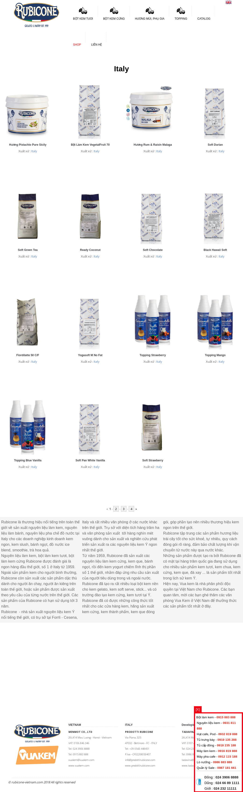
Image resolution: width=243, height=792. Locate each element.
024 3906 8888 (226, 777)
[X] (198, 709)
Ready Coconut (90, 250)
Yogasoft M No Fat (90, 355)
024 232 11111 (225, 788)
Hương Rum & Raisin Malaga (153, 144)
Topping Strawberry (153, 355)
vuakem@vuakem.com (81, 760)
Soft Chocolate (153, 250)
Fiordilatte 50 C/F (27, 355)
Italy (34, 151)
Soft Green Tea (28, 250)
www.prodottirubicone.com (140, 765)
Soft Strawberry (152, 460)
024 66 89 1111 (227, 783)
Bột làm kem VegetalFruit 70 (90, 144)
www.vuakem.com (78, 765)
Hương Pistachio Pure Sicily (27, 144)
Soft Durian (215, 144)
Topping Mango (215, 355)
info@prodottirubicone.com (140, 760)
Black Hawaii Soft (215, 250)
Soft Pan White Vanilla (90, 460)
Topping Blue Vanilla (27, 460)
